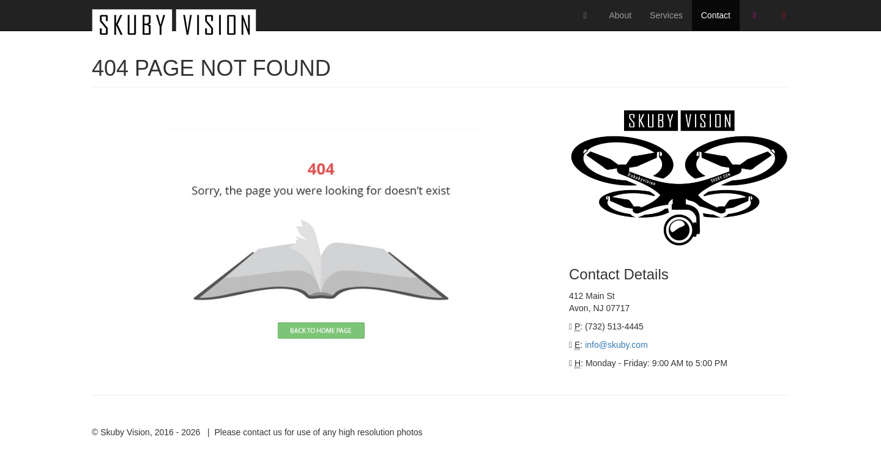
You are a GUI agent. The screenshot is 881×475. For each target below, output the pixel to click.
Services (666, 15)
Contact (715, 15)
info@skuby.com (616, 345)
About (620, 15)
